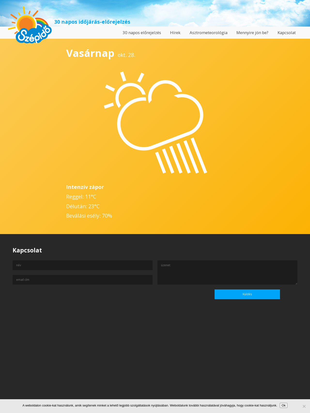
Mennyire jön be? (252, 32)
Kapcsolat (287, 32)
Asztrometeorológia (208, 32)
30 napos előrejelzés (142, 32)
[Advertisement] (155, 366)
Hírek (175, 32)
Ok (284, 405)
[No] (304, 406)
